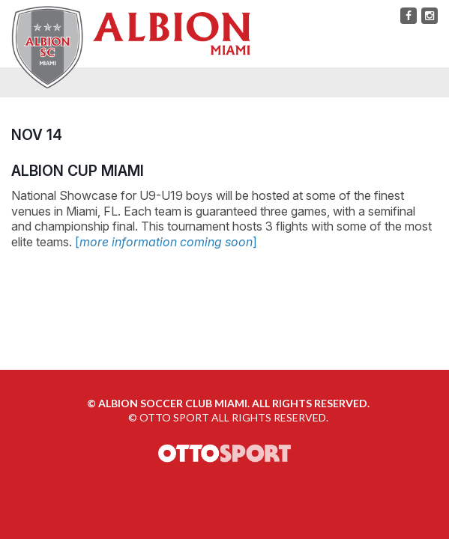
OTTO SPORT (174, 417)
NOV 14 (36, 135)
